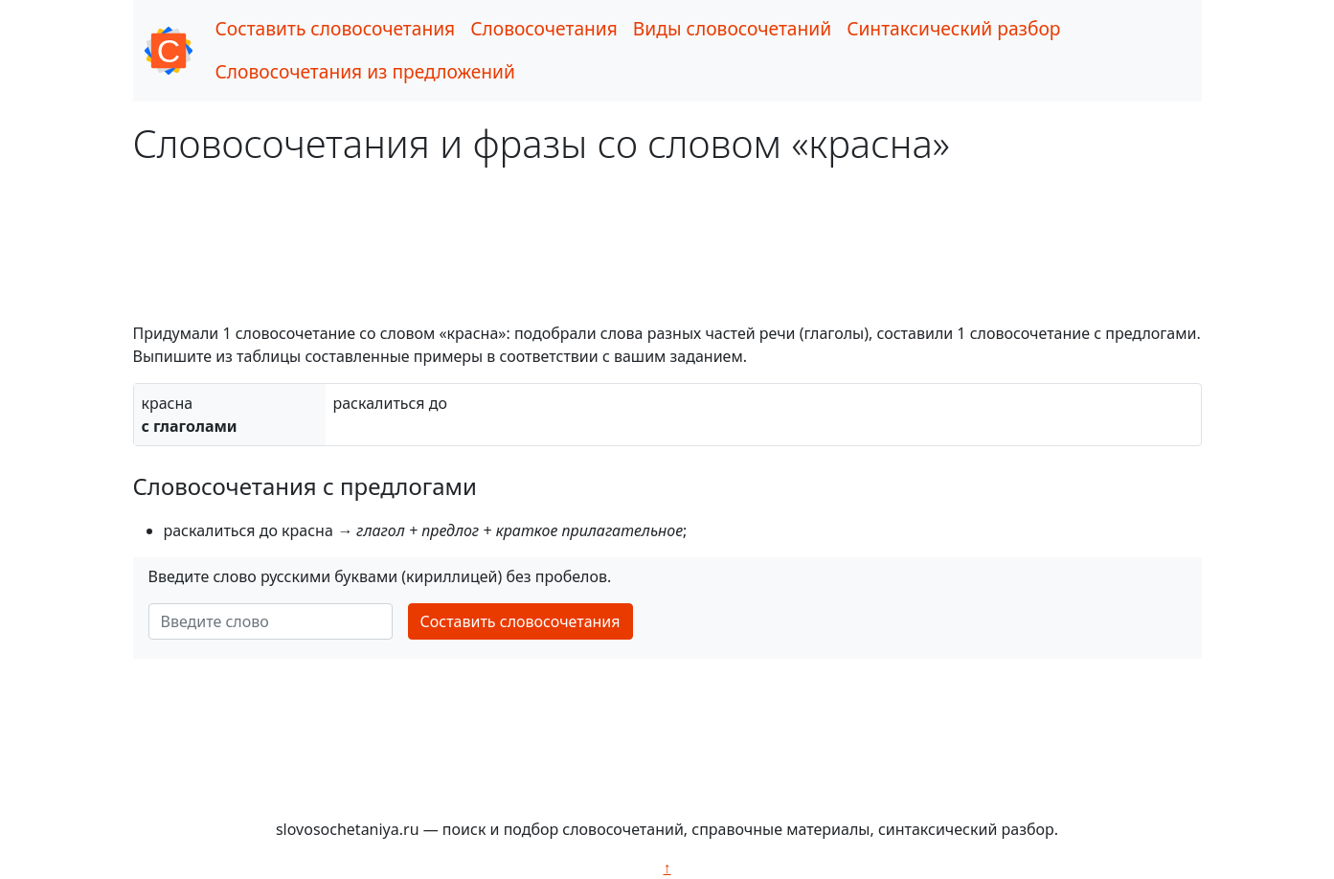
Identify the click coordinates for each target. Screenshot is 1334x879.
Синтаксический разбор (953, 28)
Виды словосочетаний (732, 28)
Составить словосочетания (335, 28)
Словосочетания (544, 28)
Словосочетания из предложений (365, 71)
